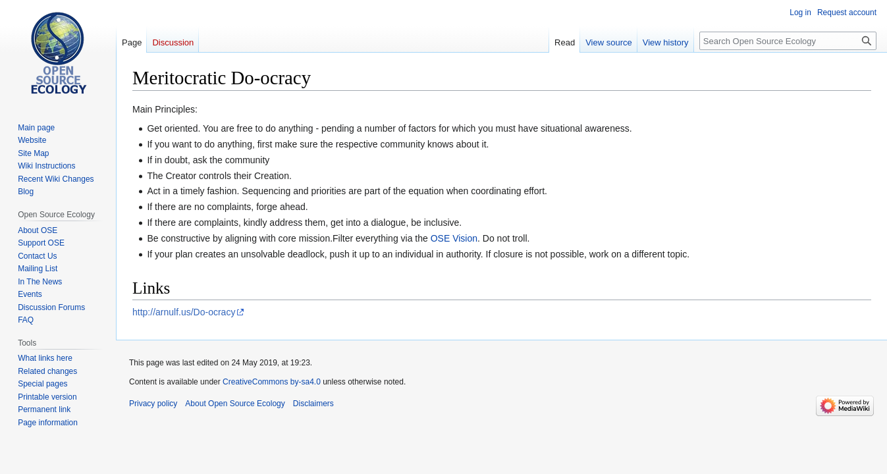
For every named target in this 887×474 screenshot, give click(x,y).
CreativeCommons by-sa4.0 (272, 381)
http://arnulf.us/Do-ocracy (183, 312)
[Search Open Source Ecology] (787, 41)
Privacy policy (153, 403)
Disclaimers (313, 403)
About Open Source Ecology (234, 403)
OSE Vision (454, 238)
